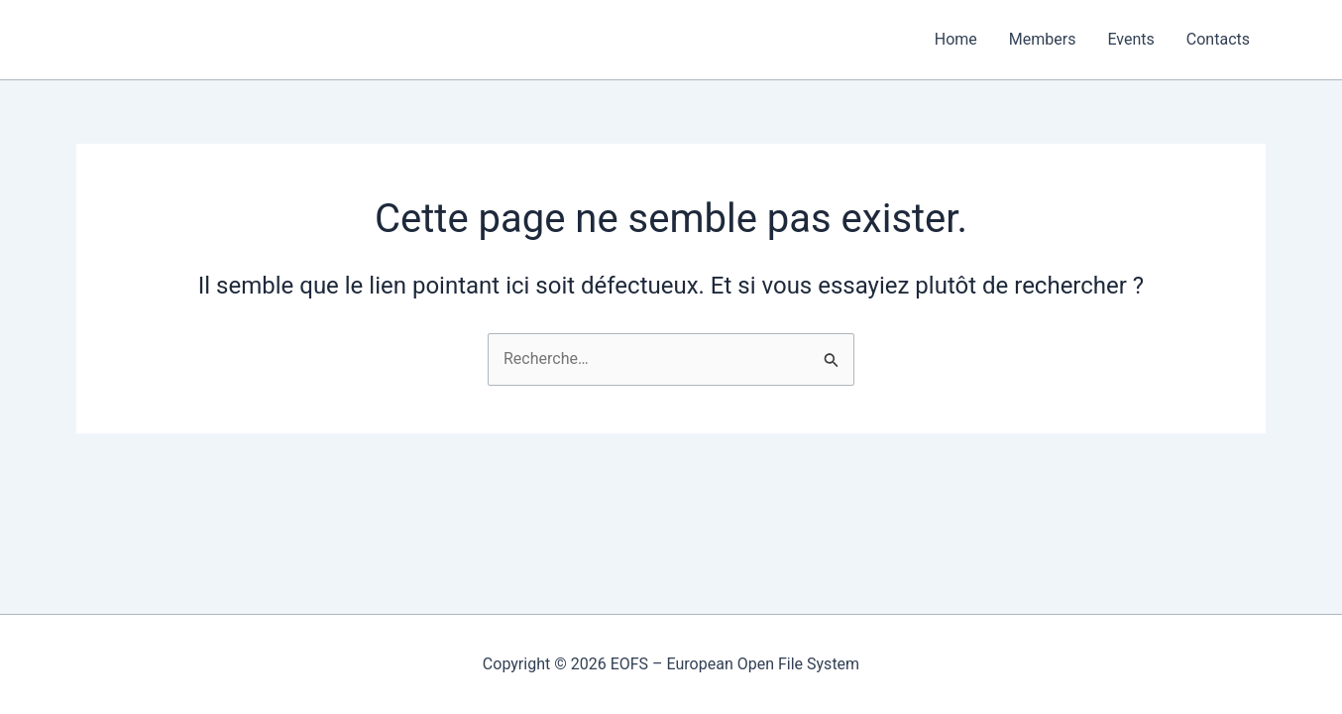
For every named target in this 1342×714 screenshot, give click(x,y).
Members (1042, 39)
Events (1130, 39)
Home (956, 39)
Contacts (1218, 39)
